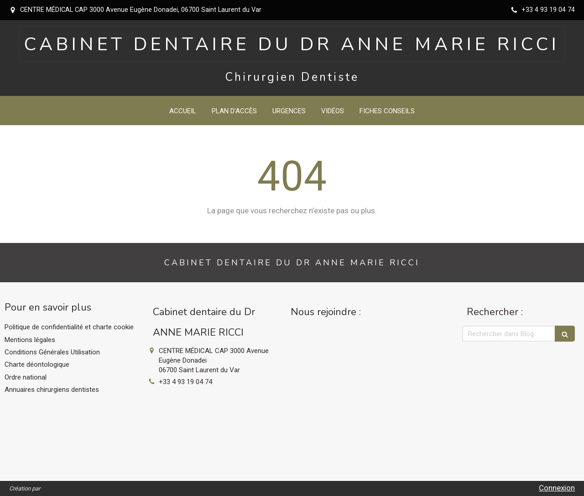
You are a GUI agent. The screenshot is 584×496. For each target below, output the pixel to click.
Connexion (557, 487)
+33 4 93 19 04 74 (185, 382)
